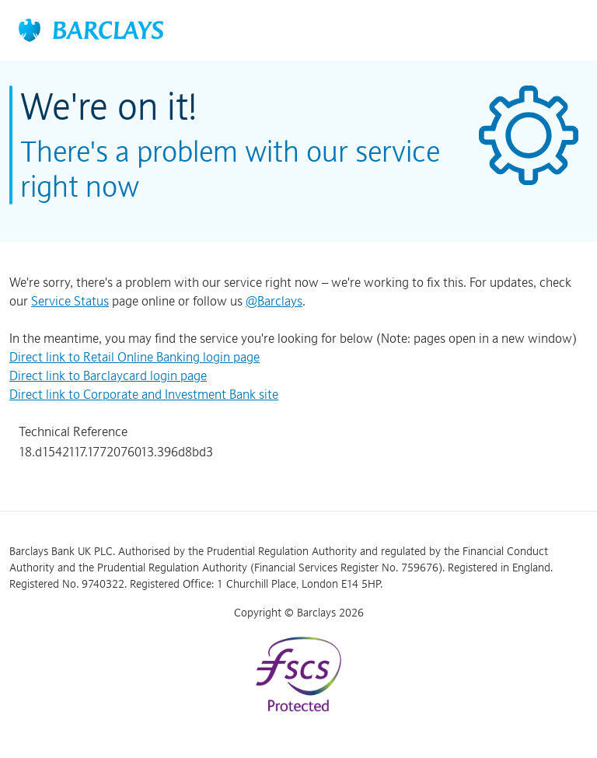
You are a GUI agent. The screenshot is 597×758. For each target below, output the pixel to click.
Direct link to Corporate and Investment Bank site (143, 394)
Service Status (70, 301)
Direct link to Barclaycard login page (108, 375)
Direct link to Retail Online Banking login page (134, 357)
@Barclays (274, 301)
